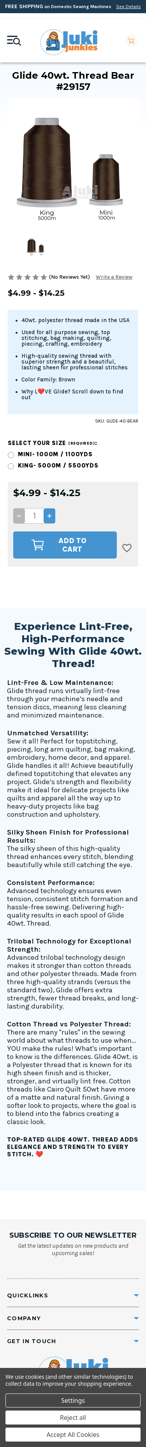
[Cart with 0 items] (131, 41)
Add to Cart (59, 545)
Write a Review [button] (114, 277)
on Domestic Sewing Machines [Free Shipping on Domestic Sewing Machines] (73, 6)
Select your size (52, 443)
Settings (73, 1400)
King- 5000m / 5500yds (58, 465)
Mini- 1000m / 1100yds (55, 454)
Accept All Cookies (73, 1434)
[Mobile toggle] (14, 40)
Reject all (73, 1417)
